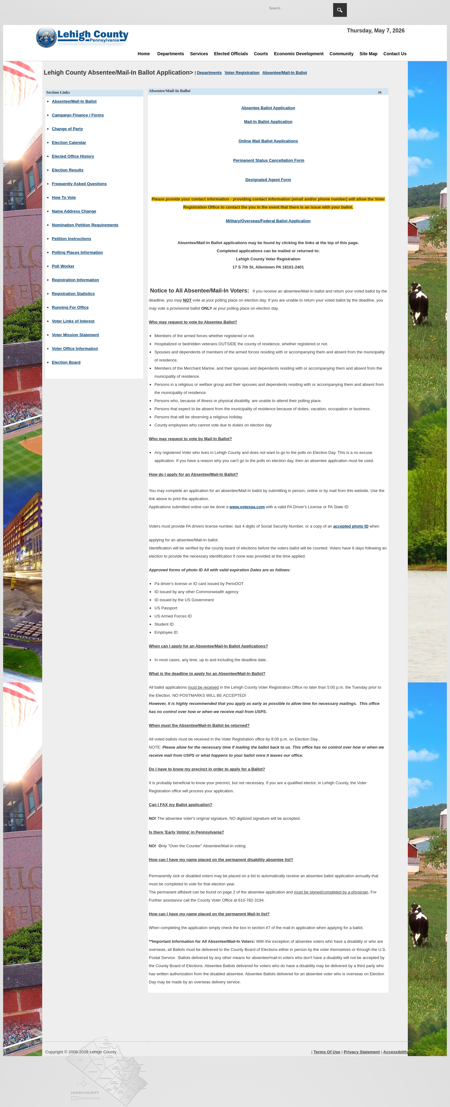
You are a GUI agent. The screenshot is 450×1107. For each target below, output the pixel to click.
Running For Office (70, 307)
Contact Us (395, 53)
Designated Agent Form (268, 179)
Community (342, 53)
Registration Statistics (73, 293)
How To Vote (64, 197)
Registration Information (75, 280)
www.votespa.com (247, 506)
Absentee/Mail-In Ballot (74, 101)
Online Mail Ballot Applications (268, 141)
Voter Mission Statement (75, 334)
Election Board (66, 362)
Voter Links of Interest (73, 321)
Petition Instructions (71, 238)
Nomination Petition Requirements (85, 225)
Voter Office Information (75, 348)
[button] (315, 7)
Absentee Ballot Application (268, 108)
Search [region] (340, 10)
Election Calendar (69, 142)
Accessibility (396, 1052)
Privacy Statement (362, 1052)
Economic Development (299, 53)
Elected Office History (73, 156)
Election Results (67, 170)
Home (144, 53)
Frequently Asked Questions (79, 183)
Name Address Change (74, 211)
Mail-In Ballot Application (268, 121)
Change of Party (67, 128)
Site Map (369, 53)
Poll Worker (63, 266)
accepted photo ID (350, 526)
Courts (261, 53)
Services (199, 53)
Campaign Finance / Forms (78, 115)
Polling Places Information (77, 252)
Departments (171, 53)
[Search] (293, 8)
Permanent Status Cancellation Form (268, 160)
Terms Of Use (326, 1052)
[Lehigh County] (83, 37)
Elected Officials (231, 53)
